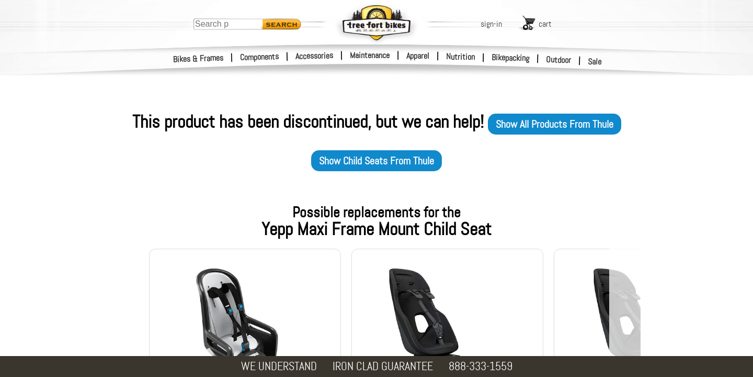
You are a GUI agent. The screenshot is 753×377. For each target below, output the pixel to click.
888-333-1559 (480, 366)
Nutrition (460, 56)
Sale (595, 62)
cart (545, 23)
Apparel (417, 55)
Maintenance (370, 55)
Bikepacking (511, 58)
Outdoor (559, 59)
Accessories (314, 56)
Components (259, 57)
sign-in (491, 23)
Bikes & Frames (198, 58)
